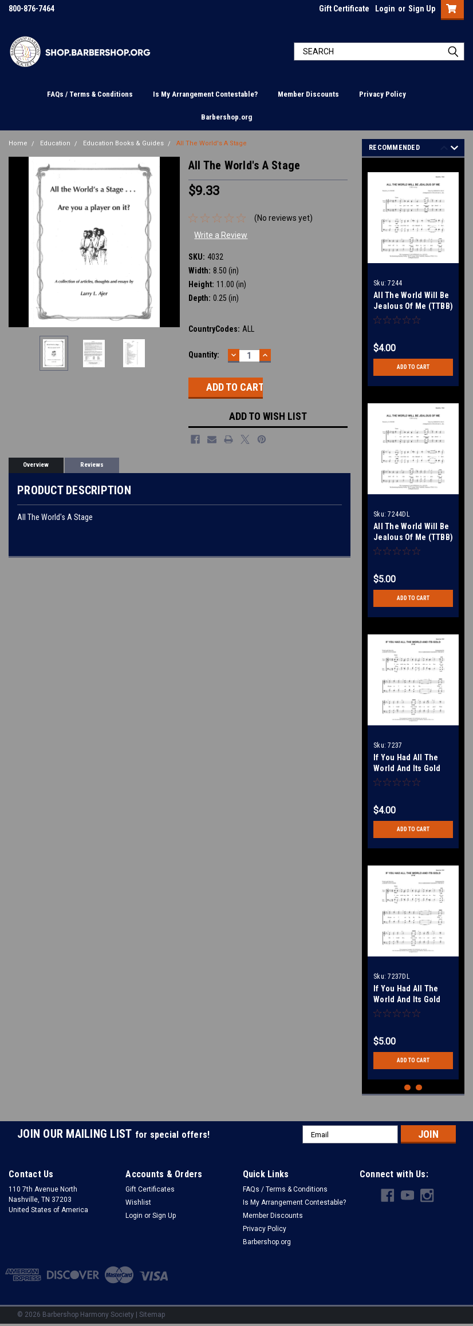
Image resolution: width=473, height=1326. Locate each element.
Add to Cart (413, 367)
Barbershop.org (226, 117)
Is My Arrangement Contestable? (205, 94)
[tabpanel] (413, 275)
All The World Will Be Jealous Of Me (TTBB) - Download (413, 537)
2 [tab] (419, 1088)
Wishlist (138, 1202)
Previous (444, 149)
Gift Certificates (150, 1189)
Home (18, 143)
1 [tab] (407, 1088)
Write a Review (220, 235)
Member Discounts (308, 94)
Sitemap (152, 1315)
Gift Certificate (344, 8)
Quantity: (203, 354)
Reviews (92, 465)
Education (55, 143)
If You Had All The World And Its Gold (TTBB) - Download (407, 999)
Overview (36, 465)
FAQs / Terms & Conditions (90, 94)
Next (454, 149)
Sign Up (421, 8)
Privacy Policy (382, 94)
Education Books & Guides (123, 143)
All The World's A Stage (211, 143)
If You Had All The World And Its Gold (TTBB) (407, 768)
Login (385, 8)
